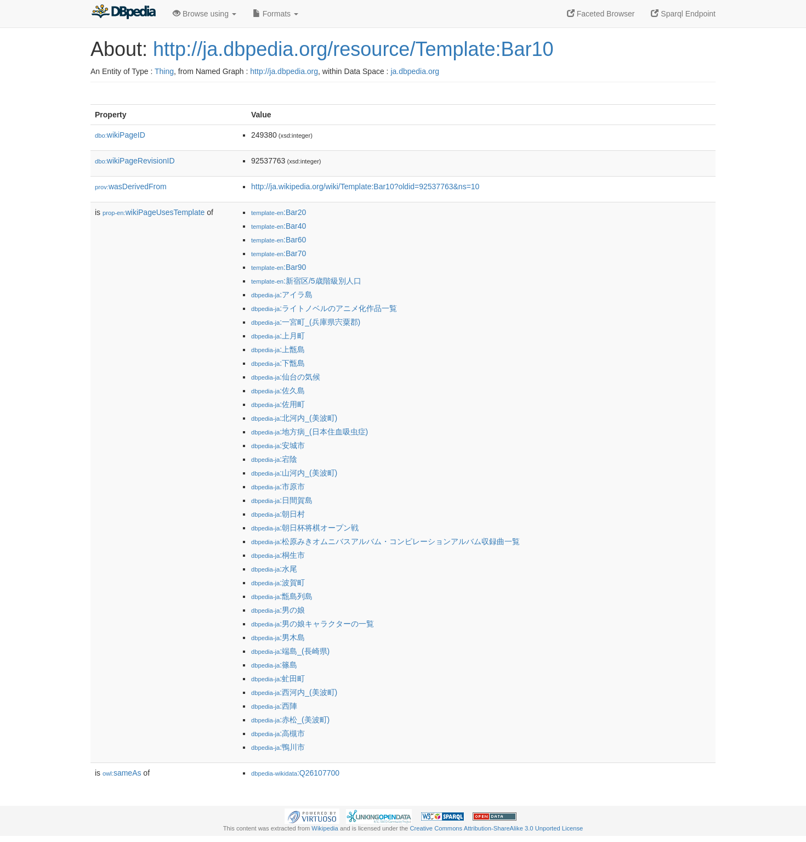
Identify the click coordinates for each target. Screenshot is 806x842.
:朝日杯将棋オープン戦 (305, 527)
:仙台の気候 (285, 376)
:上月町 (278, 335)
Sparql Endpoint (683, 13)
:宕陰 (274, 459)
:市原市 (278, 486)
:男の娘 (278, 610)
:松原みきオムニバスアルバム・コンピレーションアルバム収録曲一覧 (385, 541)
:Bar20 (278, 212)
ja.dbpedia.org (414, 71)
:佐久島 (278, 390)
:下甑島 (278, 363)
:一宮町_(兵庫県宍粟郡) (305, 322)
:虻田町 (278, 678)
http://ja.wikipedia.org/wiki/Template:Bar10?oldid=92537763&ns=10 (365, 186)
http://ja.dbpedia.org (284, 71)
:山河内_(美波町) (294, 472)
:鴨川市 (278, 747)
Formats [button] (275, 13)
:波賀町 (278, 582)
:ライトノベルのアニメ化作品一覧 (324, 308)
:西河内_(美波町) (294, 692)
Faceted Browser (601, 13)
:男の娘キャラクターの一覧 (312, 623)
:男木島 (278, 637)
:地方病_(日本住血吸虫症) (309, 431)
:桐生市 (278, 555)
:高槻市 (278, 733)
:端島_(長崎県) (290, 651)
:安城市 (278, 445)
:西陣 (274, 706)
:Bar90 (278, 267)
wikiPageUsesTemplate (154, 212)
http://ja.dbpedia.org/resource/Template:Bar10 (353, 49)
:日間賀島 (282, 500)
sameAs (122, 772)
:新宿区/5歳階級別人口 (306, 280)
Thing (164, 71)
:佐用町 (278, 404)
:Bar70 (278, 253)
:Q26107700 (295, 772)
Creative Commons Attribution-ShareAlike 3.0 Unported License (496, 828)
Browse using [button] (204, 13)
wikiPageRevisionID (135, 160)
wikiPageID (120, 135)
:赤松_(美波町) (290, 719)
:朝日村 (278, 514)
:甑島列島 (282, 596)
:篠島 (274, 664)
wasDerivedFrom (131, 186)
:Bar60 (278, 239)
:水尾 (274, 568)
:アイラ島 (282, 294)
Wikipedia (324, 828)
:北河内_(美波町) (294, 418)
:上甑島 (278, 349)
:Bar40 (278, 226)
